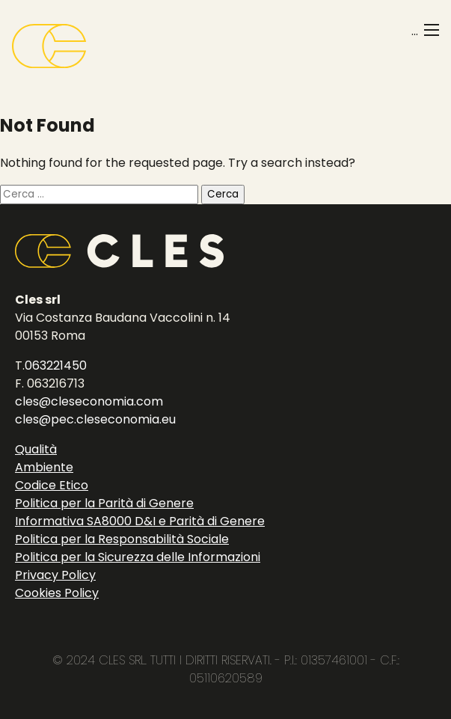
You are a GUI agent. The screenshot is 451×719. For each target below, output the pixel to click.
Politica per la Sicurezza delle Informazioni (137, 557)
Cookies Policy (57, 593)
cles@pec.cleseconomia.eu (95, 419)
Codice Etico (51, 485)
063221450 (56, 365)
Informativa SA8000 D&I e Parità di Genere (140, 521)
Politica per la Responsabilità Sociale (122, 539)
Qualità (36, 449)
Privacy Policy (55, 575)
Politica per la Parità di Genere (104, 503)
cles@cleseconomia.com (89, 401)
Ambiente (44, 467)
